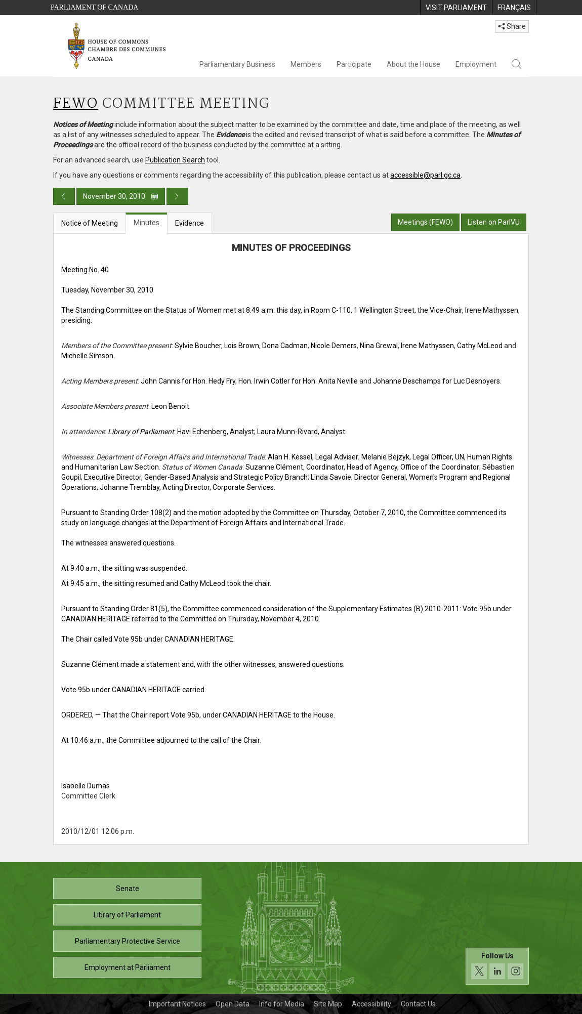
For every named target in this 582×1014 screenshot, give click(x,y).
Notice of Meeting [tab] (89, 223)
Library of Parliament (127, 915)
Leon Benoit (170, 406)
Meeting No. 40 (85, 270)
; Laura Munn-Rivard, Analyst (299, 432)
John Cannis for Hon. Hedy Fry (188, 381)
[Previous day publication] (64, 196)
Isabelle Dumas (85, 786)
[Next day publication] (177, 196)
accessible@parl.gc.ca (425, 175)
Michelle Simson (87, 356)
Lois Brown (241, 346)
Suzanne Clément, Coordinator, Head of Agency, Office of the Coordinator (362, 467)
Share (512, 26)
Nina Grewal (379, 346)
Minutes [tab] (146, 223)
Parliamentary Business (237, 64)
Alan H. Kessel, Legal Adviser (313, 457)
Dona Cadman (285, 346)
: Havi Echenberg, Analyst (181, 432)
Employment (475, 64)
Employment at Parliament (128, 967)
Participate (354, 64)
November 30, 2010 (120, 196)
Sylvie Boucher (198, 346)
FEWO (75, 104)
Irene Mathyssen (427, 346)
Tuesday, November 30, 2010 (107, 290)
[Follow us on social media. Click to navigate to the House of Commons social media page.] (497, 966)
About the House (413, 64)
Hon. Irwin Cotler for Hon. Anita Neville (298, 381)
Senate (127, 888)
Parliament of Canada (94, 7)
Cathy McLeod (480, 346)
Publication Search (175, 160)
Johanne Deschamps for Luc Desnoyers (436, 381)
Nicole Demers (334, 346)
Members (305, 64)
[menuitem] (456, 7)
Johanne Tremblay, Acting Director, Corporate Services (187, 487)
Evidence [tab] (189, 223)
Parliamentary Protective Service (127, 941)
